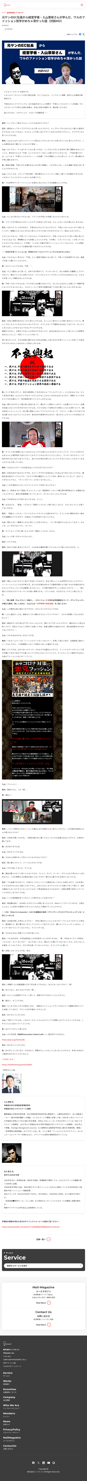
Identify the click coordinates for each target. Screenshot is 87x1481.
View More (41, 1302)
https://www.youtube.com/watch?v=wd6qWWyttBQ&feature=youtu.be (30, 1227)
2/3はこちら (8, 1059)
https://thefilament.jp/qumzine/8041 (17, 1064)
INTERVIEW (8, 29)
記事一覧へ (41, 1239)
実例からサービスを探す (17, 1265)
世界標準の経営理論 (45, 603)
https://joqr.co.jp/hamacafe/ (13, 1039)
